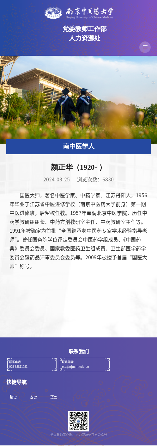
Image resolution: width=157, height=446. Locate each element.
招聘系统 (13, 398)
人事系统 (33, 398)
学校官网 (53, 398)
